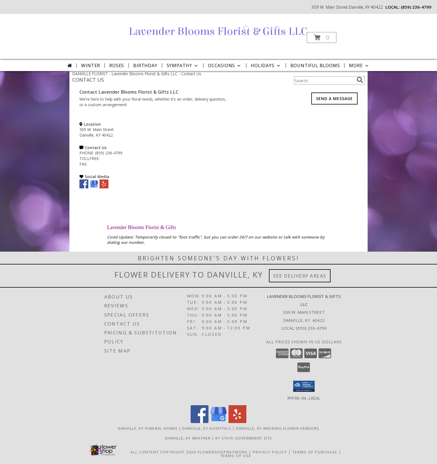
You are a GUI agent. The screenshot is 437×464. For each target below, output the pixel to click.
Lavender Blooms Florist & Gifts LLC (218, 31)
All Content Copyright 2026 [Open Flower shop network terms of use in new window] (163, 451)
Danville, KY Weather (188, 437)
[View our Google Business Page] (93, 187)
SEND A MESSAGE (334, 98)
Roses (116, 65)
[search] (360, 80)
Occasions (225, 65)
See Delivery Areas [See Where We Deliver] (299, 276)
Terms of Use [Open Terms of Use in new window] (235, 455)
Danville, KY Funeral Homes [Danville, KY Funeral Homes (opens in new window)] (148, 428)
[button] (321, 37)
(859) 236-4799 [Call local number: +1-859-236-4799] (416, 7)
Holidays (266, 65)
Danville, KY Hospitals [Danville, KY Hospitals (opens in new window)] (206, 428)
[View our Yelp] (103, 187)
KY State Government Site (243, 437)
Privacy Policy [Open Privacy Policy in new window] (270, 451)
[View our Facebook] (83, 187)
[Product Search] (324, 80)
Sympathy (183, 65)
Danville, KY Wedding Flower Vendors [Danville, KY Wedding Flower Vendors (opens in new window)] (277, 428)
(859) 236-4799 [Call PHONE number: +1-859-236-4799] (108, 153)
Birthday (145, 65)
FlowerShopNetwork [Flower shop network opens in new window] (222, 451)
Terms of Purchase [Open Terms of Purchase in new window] (315, 451)
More (359, 65)
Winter (90, 65)
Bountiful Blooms (315, 65)
